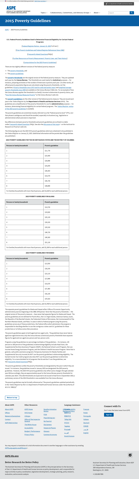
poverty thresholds (17, 71)
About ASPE (9, 409)
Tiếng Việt (67, 419)
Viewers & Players (50, 428)
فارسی (85, 429)
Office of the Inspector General (32, 420)
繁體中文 (67, 413)
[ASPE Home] (18, 9)
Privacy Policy (29, 435)
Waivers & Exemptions (12, 416)
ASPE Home (29, 409)
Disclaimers (48, 425)
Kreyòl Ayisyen (69, 436)
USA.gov (27, 416)
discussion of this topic (52, 124)
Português (87, 416)
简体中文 (67, 416)
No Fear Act (48, 421)
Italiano (86, 419)
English (85, 433)
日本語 (85, 426)
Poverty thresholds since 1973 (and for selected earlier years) (35, 87)
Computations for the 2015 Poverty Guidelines (40, 62)
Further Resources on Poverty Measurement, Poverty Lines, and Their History (40, 58)
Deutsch (86, 423)
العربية (66, 433)
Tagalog (67, 426)
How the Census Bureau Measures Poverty (20, 95)
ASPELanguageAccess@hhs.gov (16, 448)
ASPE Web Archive (11, 423)
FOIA (45, 415)
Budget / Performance (32, 431)
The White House (30, 425)
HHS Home (28, 413)
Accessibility (29, 428)
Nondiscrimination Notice (50, 410)
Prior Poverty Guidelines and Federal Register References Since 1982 (40, 50)
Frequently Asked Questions (38, 54)
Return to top (12, 397)
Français (86, 409)
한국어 (66, 423)
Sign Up (109, 415)
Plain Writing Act (49, 418)
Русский (67, 429)
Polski (85, 413)
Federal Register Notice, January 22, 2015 (36, 46)
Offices (7, 413)
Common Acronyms (50, 435)
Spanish (67, 409)
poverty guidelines (16, 74)
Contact (8, 419)
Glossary (46, 431)
